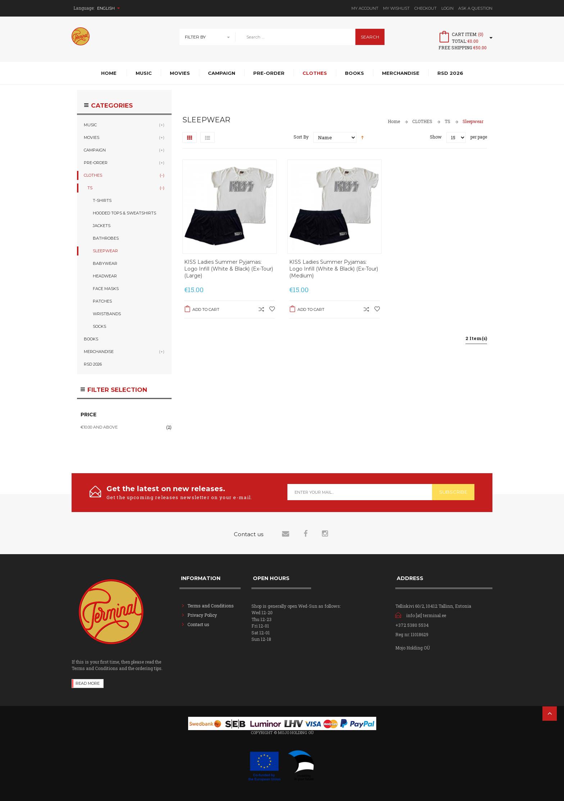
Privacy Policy (202, 615)
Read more (88, 683)
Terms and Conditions (210, 605)
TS (447, 121)
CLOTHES (422, 121)
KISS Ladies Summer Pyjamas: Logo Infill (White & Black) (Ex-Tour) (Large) (228, 269)
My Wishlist (396, 8)
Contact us (198, 624)
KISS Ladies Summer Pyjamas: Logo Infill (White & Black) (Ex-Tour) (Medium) (333, 269)
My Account (364, 8)
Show (436, 137)
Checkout (425, 8)
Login (447, 8)
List (207, 137)
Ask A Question (475, 8)
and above (99, 427)
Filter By (195, 37)
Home (394, 121)
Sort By (301, 137)
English (108, 8)
